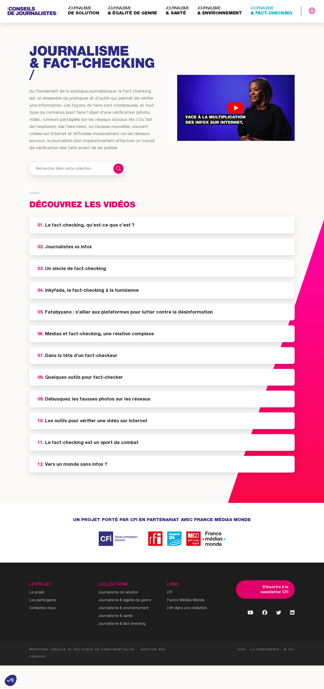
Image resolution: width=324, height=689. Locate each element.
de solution (83, 11)
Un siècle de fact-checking (71, 269)
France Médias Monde (186, 600)
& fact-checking (271, 11)
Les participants (42, 600)
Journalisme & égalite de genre (124, 600)
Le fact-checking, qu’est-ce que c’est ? (85, 225)
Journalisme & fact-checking (122, 624)
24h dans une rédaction (187, 608)
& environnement (219, 11)
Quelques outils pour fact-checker (80, 377)
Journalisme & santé (115, 616)
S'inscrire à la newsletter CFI (274, 589)
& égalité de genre (132, 11)
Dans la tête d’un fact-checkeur (77, 356)
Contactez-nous (42, 608)
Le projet (36, 592)
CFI (169, 592)
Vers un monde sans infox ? (72, 464)
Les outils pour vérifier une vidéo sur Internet (92, 421)
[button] (11, 680)
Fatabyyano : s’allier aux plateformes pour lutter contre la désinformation (125, 312)
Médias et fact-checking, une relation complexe (95, 334)
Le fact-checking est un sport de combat (87, 443)
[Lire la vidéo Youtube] (236, 108)
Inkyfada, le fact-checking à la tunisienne (88, 290)
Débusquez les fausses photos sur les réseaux (93, 399)
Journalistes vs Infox (64, 247)
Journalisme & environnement (123, 608)
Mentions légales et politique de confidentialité (82, 650)
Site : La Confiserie (258, 650)
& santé (177, 11)
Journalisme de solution (118, 592)
